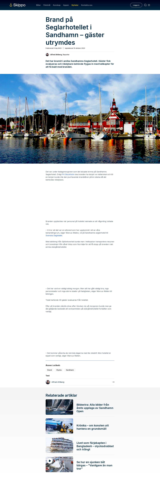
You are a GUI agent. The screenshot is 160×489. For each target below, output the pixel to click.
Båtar (38, 5)
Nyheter (75, 5)
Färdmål (46, 5)
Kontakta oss (86, 5)
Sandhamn (70, 370)
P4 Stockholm (68, 174)
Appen (66, 5)
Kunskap (57, 5)
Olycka (59, 370)
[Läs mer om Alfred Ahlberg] (80, 382)
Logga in (136, 5)
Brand (49, 370)
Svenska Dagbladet (54, 235)
